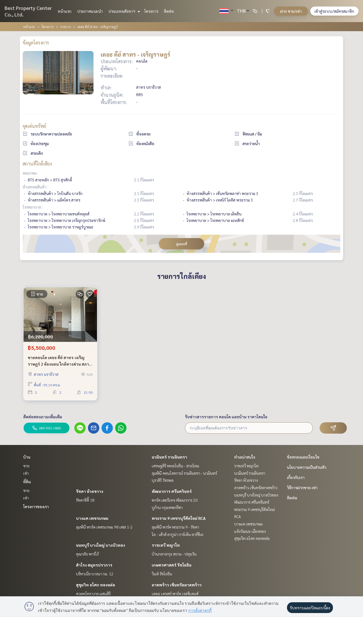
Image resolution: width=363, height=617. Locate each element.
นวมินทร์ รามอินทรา (169, 456)
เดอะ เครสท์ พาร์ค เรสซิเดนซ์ (175, 593)
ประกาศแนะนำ (90, 11)
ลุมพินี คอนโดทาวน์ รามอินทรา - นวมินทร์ (184, 473)
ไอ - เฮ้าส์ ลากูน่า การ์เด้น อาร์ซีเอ (177, 534)
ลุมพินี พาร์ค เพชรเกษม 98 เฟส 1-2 (104, 526)
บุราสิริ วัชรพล (163, 480)
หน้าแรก (64, 11)
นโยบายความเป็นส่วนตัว (306, 467)
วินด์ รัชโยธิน (162, 573)
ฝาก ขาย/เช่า (291, 11)
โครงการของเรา (36, 506)
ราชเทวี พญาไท (166, 545)
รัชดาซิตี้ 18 (85, 499)
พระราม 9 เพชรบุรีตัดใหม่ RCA (179, 518)
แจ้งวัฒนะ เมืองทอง (250, 531)
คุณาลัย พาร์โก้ (87, 553)
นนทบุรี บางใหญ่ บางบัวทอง (100, 545)
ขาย (26, 465)
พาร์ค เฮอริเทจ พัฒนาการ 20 (175, 499)
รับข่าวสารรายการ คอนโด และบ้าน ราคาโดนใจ (226, 416)
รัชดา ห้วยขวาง (89, 491)
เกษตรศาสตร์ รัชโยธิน (171, 564)
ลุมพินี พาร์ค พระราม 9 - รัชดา (175, 526)
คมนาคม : (30, 172)
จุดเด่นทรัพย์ (34, 126)
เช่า (26, 473)
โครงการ (151, 11)
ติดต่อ (169, 11)
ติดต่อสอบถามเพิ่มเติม (42, 416)
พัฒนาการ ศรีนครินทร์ (172, 491)
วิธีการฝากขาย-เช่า (302, 487)
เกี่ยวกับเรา (296, 477)
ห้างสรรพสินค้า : (35, 186)
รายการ (65, 26)
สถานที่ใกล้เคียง (37, 164)
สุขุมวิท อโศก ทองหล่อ (95, 584)
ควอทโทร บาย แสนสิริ (93, 593)
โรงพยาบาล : (33, 206)
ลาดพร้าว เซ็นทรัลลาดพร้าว (177, 584)
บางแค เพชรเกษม (92, 518)
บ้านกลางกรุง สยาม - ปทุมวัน (174, 553)
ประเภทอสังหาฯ (123, 11)
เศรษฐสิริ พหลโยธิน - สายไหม (175, 465)
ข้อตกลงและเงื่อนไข (303, 456)
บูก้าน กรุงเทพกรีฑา (167, 507)
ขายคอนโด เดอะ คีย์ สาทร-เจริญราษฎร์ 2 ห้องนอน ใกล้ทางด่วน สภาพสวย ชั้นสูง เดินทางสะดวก (60, 361)
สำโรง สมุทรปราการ (94, 564)
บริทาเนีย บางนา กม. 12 (94, 573)
